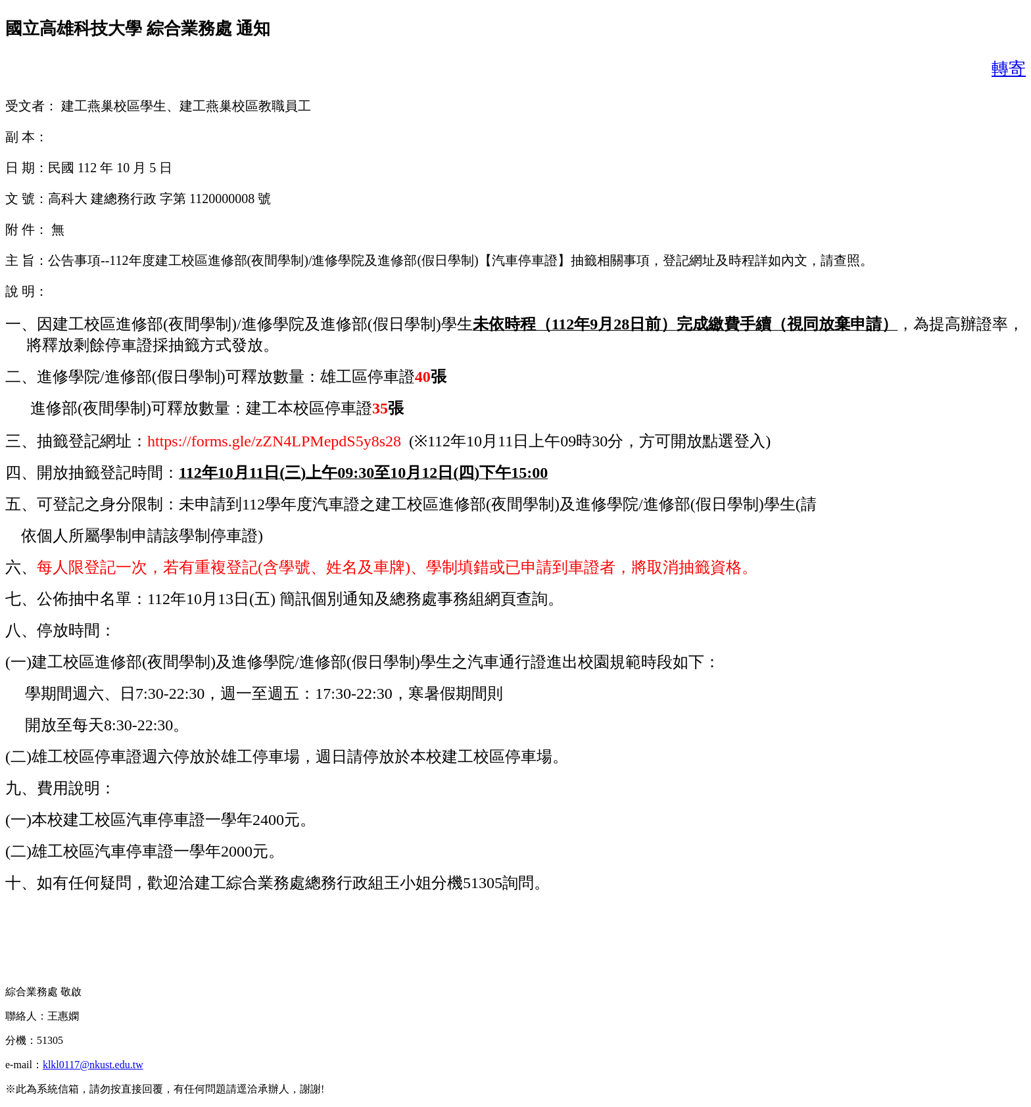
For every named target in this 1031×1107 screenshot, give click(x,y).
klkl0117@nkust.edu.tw (93, 1064)
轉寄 (1009, 68)
